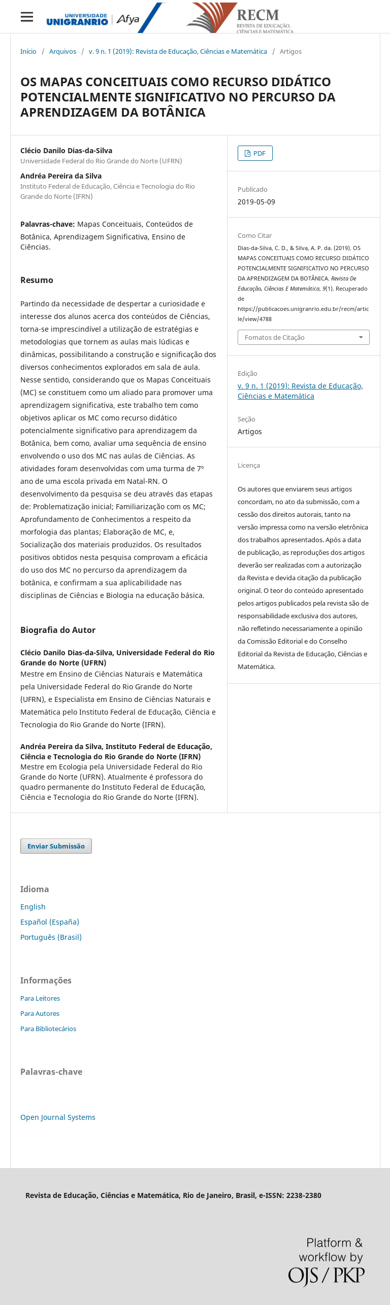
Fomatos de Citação (275, 337)
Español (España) (49, 922)
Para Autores (39, 1013)
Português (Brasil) (51, 937)
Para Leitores (40, 998)
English (33, 906)
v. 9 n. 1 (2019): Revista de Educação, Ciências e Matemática (178, 51)
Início (28, 51)
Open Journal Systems (57, 1117)
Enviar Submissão (56, 846)
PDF (259, 153)
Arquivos (62, 51)
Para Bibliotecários (48, 1028)
